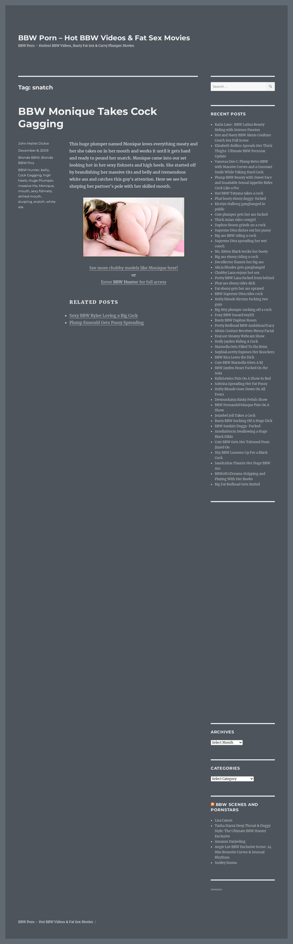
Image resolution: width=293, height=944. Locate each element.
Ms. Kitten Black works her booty (241, 251)
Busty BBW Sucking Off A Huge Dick (243, 421)
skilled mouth (29, 196)
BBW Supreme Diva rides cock (239, 294)
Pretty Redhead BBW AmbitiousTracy (244, 325)
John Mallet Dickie (33, 143)
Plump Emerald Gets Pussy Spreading (106, 322)
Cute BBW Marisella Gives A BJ (239, 363)
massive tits (27, 186)
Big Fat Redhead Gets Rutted (237, 484)
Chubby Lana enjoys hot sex (237, 273)
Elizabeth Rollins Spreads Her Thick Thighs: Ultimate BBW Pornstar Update (243, 151)
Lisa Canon (223, 820)
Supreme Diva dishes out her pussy (243, 230)
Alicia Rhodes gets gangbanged (240, 267)
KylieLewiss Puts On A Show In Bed (243, 378)
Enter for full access (133, 281)
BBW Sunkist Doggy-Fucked (237, 426)
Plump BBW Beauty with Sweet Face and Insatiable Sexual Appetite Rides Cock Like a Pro (244, 182)
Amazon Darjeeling (230, 841)
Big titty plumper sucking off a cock (243, 310)
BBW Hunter (28, 170)
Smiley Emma (226, 863)
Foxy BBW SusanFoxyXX (234, 315)
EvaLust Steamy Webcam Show (239, 336)
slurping (25, 202)
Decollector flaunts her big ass (239, 262)
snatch (39, 202)
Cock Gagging (30, 175)
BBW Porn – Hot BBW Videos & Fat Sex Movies (104, 38)
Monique (46, 186)
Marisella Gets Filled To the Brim (241, 347)
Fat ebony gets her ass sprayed (239, 288)
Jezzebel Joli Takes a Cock (235, 415)
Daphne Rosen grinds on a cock (240, 225)
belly (45, 170)
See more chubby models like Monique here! (133, 267)
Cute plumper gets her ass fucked (241, 214)
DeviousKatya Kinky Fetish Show (241, 400)
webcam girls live (216, 889)
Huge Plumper (41, 180)
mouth (24, 191)
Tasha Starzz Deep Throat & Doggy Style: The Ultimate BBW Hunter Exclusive (243, 831)
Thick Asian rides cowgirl (235, 220)
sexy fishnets (41, 191)
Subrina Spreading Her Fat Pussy (241, 384)
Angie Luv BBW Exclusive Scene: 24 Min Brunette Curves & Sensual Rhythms (243, 852)
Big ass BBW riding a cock (235, 236)
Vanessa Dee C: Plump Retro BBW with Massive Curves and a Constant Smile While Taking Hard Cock (243, 166)
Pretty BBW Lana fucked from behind (244, 278)
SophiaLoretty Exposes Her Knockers (245, 352)
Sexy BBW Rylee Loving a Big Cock (103, 315)
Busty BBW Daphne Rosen (236, 320)
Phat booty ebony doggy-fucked (240, 199)
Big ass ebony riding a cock (236, 257)
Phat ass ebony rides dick (235, 283)
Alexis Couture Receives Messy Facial (244, 331)
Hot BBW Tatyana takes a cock (239, 193)
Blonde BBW (29, 157)
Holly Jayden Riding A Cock (236, 341)
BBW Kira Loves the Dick (234, 357)
